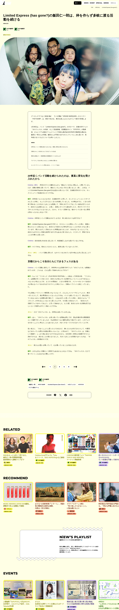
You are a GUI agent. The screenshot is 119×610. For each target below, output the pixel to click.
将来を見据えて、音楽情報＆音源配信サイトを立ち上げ (46, 156)
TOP (92, 7)
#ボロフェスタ (72, 384)
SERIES (106, 3)
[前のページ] (43, 367)
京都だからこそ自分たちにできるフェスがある (43, 151)
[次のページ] (75, 367)
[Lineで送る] (55, 395)
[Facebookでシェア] (65, 395)
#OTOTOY (81, 384)
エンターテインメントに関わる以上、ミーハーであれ (45, 165)
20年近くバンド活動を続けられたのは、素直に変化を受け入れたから (49, 147)
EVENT (92, 3)
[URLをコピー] (71, 395)
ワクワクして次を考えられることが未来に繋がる (44, 160)
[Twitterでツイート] (60, 395)
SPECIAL (99, 3)
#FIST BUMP (41, 384)
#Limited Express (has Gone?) (56, 384)
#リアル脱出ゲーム (34, 387)
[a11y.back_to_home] (6, 3)
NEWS (86, 3)
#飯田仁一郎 (32, 384)
